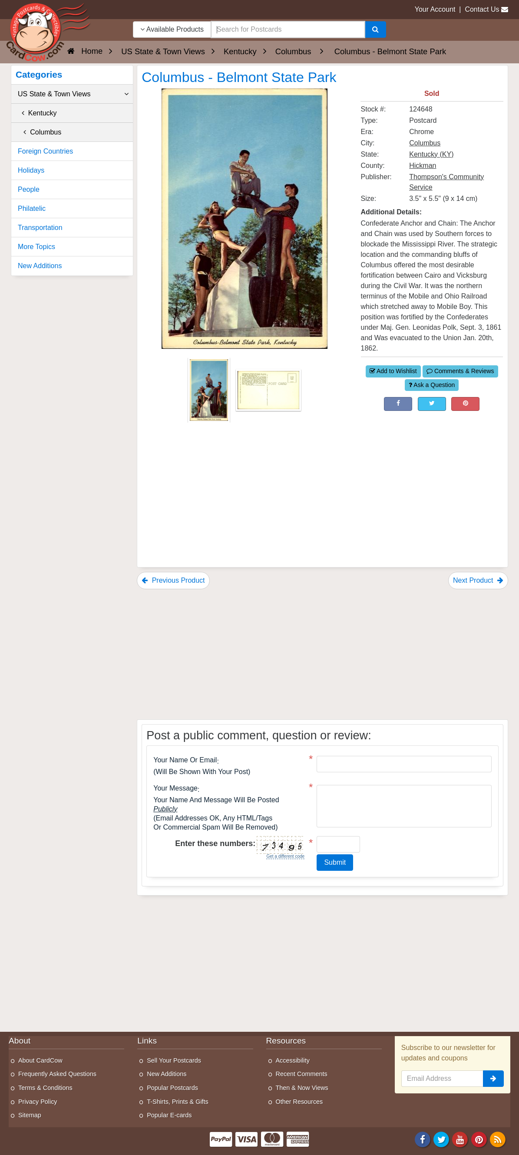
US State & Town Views (73, 94)
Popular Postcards (172, 1087)
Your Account (435, 9)
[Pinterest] (479, 1139)
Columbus (39, 132)
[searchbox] (288, 29)
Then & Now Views (302, 1087)
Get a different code (285, 856)
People (29, 189)
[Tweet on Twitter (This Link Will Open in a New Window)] (432, 404)
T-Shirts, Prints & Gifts (177, 1101)
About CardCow (40, 1060)
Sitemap (29, 1115)
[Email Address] (442, 1078)
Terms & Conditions (45, 1087)
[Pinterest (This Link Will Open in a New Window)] (465, 404)
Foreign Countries (45, 151)
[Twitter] (441, 1139)
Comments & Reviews (460, 371)
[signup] (493, 1078)
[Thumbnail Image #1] (210, 393)
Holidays (31, 170)
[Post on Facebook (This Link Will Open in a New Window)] (398, 404)
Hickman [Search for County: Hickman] (422, 165)
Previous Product (173, 580)
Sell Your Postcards (174, 1060)
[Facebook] (422, 1139)
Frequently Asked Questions (57, 1073)
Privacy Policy (37, 1101)
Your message (175, 788)
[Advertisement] (431, 469)
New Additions (40, 265)
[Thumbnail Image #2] (268, 393)
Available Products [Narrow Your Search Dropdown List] (172, 29)
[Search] (375, 29)
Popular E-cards (169, 1115)
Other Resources (299, 1101)
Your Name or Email (185, 760)
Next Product (478, 580)
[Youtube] (460, 1139)
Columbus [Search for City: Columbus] (424, 143)
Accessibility (293, 1060)
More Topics (36, 246)
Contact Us (482, 9)
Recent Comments (301, 1073)
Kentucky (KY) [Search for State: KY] (431, 154)
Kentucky (37, 113)
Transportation (40, 227)
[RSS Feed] (498, 1139)
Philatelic (32, 208)
